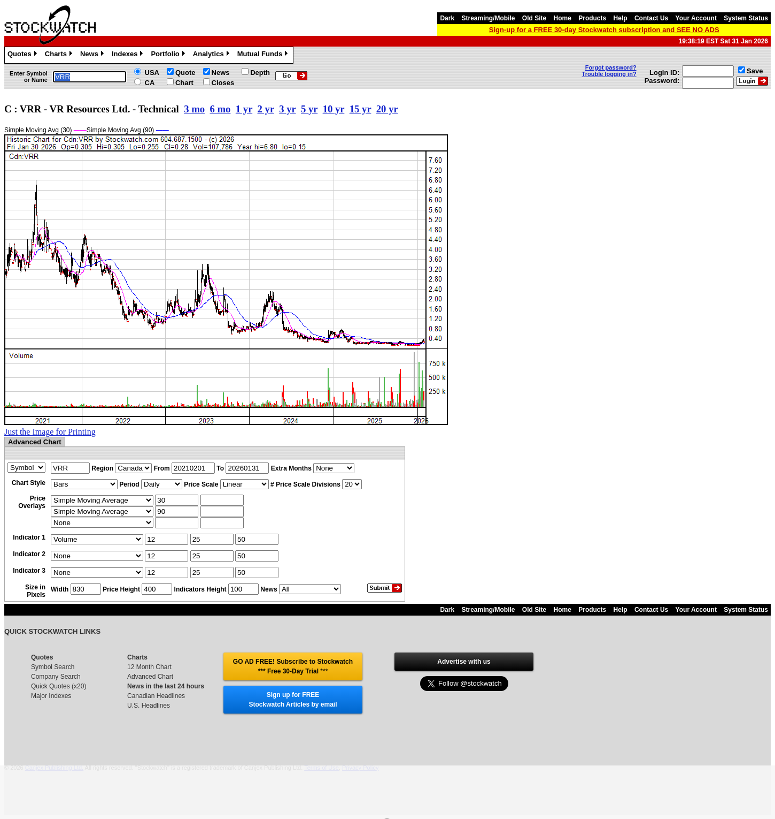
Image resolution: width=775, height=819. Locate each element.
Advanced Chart (150, 676)
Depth (260, 73)
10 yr (334, 109)
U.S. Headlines (148, 705)
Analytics (212, 55)
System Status (746, 18)
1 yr (244, 109)
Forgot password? (611, 67)
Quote (185, 73)
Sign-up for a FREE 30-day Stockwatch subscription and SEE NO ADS (604, 30)
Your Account (696, 18)
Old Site (534, 18)
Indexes (128, 55)
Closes (223, 83)
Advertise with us (463, 661)
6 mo (220, 109)
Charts (60, 55)
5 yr (309, 109)
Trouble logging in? (609, 74)
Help (620, 18)
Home (562, 18)
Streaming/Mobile (488, 18)
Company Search (56, 676)
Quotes (23, 55)
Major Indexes (51, 696)
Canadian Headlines (156, 696)
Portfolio (169, 55)
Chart (184, 83)
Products (592, 18)
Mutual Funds (264, 55)
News (93, 55)
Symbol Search (52, 667)
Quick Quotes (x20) (58, 686)
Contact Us (651, 18)
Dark (447, 18)
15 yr (360, 109)
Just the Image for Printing (50, 431)
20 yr (387, 109)
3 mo (194, 109)
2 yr (266, 109)
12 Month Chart (149, 667)
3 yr (287, 109)
